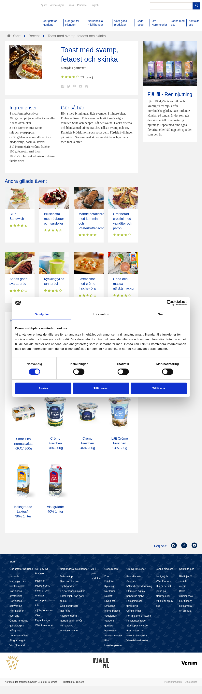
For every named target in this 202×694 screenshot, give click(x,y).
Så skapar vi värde (137, 625)
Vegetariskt (110, 615)
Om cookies (191, 682)
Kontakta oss (133, 576)
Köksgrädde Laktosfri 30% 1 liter (23, 511)
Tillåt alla (158, 388)
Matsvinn (40, 580)
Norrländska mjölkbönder (74, 568)
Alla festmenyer (113, 635)
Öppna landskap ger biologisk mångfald (18, 625)
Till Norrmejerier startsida (20, 17)
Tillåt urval (101, 388)
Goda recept (111, 568)
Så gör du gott (17, 640)
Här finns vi (185, 600)
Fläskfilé (109, 581)
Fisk (106, 576)
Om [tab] (160, 314)
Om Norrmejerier (136, 568)
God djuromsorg (69, 605)
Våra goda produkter (96, 573)
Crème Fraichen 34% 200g (87, 443)
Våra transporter (44, 625)
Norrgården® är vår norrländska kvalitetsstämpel (71, 625)
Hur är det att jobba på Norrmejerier (163, 591)
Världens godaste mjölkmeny (110, 625)
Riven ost (109, 600)
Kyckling (109, 586)
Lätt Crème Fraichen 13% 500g (119, 443)
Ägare (44, 5)
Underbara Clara (18, 635)
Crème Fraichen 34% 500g (55, 443)
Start (12, 561)
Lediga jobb (162, 576)
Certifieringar (133, 610)
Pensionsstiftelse (136, 620)
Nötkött (108, 595)
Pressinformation (173, 682)
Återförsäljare (57, 5)
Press (71, 5)
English (94, 5)
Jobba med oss (164, 568)
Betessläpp (66, 576)
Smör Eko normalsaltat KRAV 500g (23, 443)
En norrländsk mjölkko (72, 591)
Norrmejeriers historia (138, 615)
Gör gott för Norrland (21, 568)
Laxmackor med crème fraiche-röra (87, 283)
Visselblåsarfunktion (137, 640)
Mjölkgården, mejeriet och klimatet (42, 590)
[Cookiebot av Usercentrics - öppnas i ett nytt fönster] (169, 303)
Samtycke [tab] (42, 314)
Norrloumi (109, 591)
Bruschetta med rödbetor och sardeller (54, 218)
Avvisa (43, 388)
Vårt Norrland (17, 645)
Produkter (82, 5)
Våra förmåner (164, 581)
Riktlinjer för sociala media (186, 581)
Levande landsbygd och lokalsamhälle (17, 581)
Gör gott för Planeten (41, 571)
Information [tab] (101, 314)
